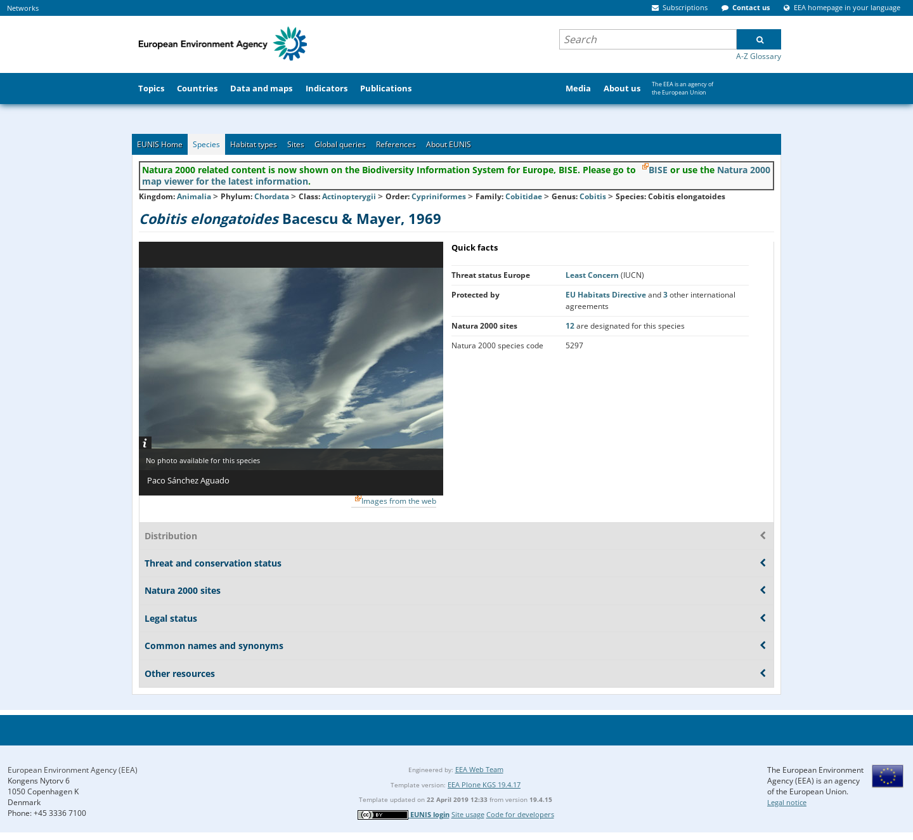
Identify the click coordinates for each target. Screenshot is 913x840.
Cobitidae (523, 196)
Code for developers (520, 814)
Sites (295, 144)
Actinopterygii (349, 196)
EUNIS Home (160, 144)
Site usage (467, 814)
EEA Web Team (479, 769)
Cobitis (594, 196)
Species (206, 144)
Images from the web (398, 500)
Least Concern (593, 275)
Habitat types (253, 144)
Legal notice (786, 802)
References (396, 144)
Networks (23, 8)
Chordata (271, 196)
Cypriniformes (438, 196)
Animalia (194, 196)
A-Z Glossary (758, 56)
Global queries (340, 144)
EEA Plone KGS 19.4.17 (484, 784)
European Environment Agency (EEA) (73, 770)
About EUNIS (448, 144)
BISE (658, 170)
